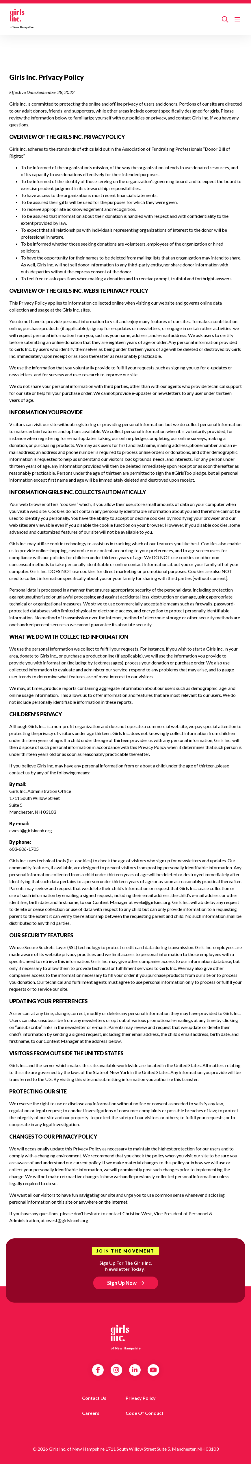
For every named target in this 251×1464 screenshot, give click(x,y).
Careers (90, 1413)
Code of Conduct (144, 1413)
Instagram (116, 1370)
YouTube (153, 1370)
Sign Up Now (122, 1283)
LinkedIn (134, 1370)
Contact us (94, 1398)
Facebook (98, 1370)
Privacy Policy (141, 1398)
